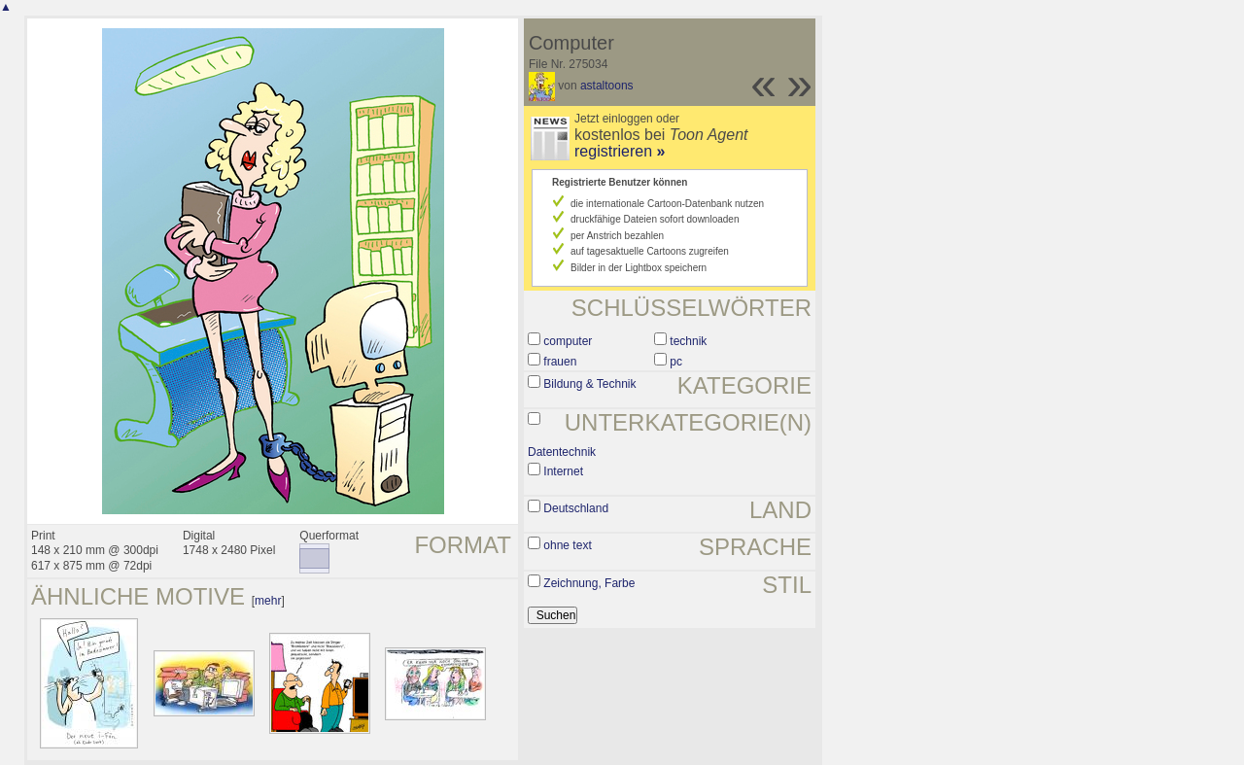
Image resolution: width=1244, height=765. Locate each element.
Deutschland (575, 508)
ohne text (567, 545)
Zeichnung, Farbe (589, 583)
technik (688, 341)
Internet (563, 471)
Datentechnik (562, 452)
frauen (559, 361)
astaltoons (607, 85)
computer (567, 341)
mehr (268, 601)
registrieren (619, 151)
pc (676, 361)
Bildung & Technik (589, 384)
